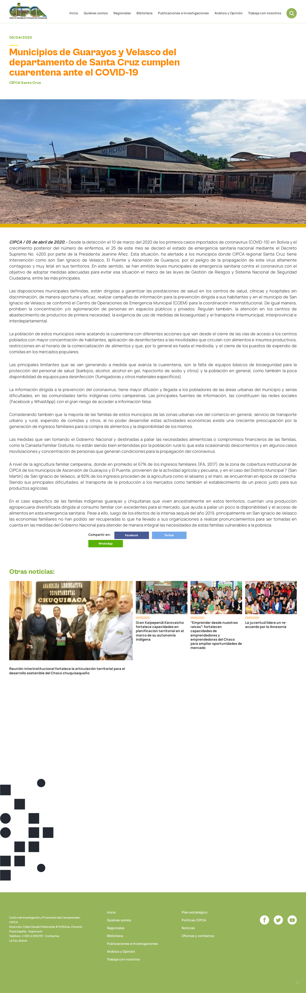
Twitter (169, 535)
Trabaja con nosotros (264, 13)
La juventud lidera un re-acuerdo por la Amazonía (266, 625)
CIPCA (28, 11)
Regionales (122, 13)
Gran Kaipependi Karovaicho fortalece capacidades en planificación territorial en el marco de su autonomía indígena (160, 631)
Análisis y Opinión (228, 13)
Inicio (73, 13)
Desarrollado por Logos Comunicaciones (297, 982)
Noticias (188, 927)
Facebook (131, 535)
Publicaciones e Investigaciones (183, 13)
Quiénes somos (96, 13)
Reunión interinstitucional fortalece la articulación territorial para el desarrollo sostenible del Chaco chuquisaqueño (67, 671)
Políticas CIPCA (194, 920)
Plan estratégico (195, 912)
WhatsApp (105, 543)
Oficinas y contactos (198, 935)
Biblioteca (144, 13)
